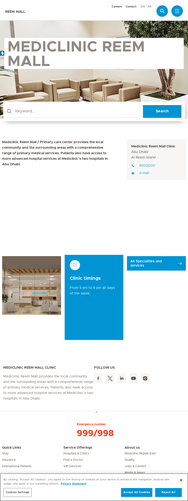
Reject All (168, 492)
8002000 (143, 165)
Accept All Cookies (136, 492)
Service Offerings (77, 447)
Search (162, 111)
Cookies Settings (17, 492)
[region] (94, 487)
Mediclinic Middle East (140, 453)
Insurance (9, 459)
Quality (129, 459)
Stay (5, 453)
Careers (117, 6)
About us (132, 447)
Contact (131, 6)
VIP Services (72, 466)
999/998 (95, 433)
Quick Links (11, 447)
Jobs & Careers (135, 466)
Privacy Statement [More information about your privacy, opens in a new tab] (73, 483)
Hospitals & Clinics (76, 453)
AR (149, 6)
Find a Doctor (73, 459)
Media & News (135, 472)
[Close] (181, 480)
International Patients (17, 466)
